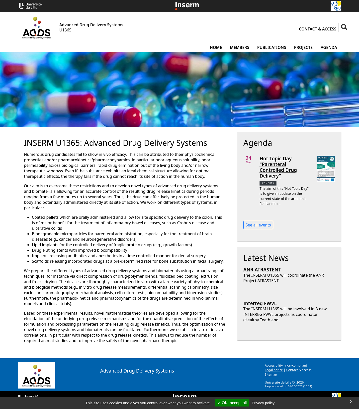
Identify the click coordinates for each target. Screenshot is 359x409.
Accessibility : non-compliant (286, 365)
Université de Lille (278, 382)
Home (216, 47)
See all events (258, 225)
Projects (303, 47)
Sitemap (271, 374)
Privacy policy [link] (263, 403)
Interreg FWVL (260, 303)
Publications (271, 47)
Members (239, 47)
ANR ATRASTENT (262, 269)
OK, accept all (232, 403)
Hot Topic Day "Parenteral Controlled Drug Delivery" (278, 167)
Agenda (329, 47)
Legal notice (274, 370)
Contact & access (317, 29)
